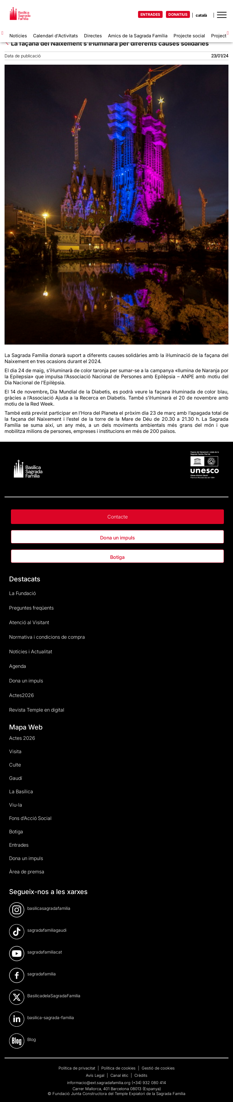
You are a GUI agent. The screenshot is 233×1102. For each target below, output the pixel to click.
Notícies (18, 36)
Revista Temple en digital (36, 710)
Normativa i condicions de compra (47, 637)
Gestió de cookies (158, 1068)
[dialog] (221, 1090)
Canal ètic (120, 1075)
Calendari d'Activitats (55, 36)
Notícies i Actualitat (30, 651)
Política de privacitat (77, 1068)
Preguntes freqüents (31, 608)
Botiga (117, 557)
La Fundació (22, 593)
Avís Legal (96, 1075)
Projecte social (189, 36)
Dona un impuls (117, 538)
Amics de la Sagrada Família (137, 36)
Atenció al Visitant (29, 622)
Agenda (17, 666)
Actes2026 (21, 695)
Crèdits (140, 1075)
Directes (93, 36)
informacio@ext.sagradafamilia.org (98, 1082)
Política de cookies (119, 1068)
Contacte (117, 517)
